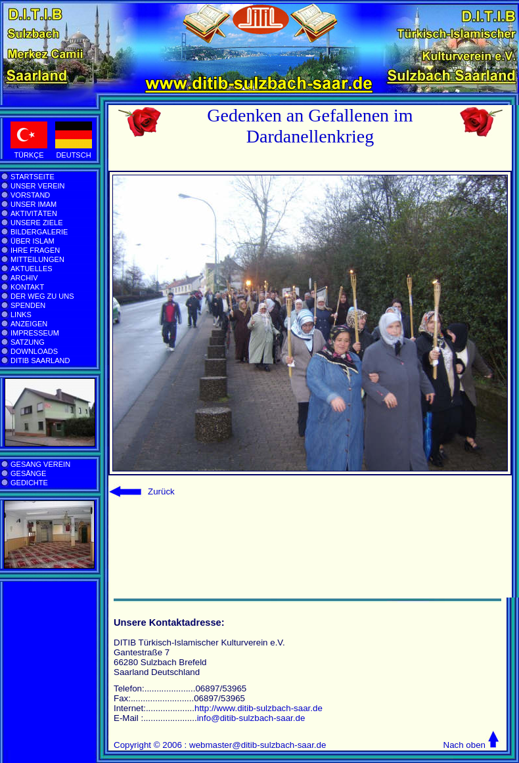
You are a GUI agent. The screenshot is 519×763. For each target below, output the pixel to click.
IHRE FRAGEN (35, 250)
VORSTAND (30, 195)
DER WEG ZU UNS (42, 296)
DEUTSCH (73, 155)
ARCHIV (24, 278)
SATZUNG (28, 342)
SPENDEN (28, 305)
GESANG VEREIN (40, 464)
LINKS (21, 314)
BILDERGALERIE (39, 232)
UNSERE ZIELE (36, 223)
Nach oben (464, 745)
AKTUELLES (32, 268)
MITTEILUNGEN (37, 259)
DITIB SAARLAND (40, 360)
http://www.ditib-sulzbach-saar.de (258, 708)
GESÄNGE (28, 473)
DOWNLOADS (34, 351)
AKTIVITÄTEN (34, 213)
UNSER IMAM (33, 204)
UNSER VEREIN (38, 186)
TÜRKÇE (28, 155)
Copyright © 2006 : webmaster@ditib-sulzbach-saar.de (220, 745)
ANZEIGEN (29, 324)
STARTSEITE (33, 177)
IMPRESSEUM (35, 333)
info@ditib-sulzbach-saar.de (251, 718)
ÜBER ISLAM (33, 241)
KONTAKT (27, 287)
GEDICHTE (29, 483)
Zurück (161, 491)
